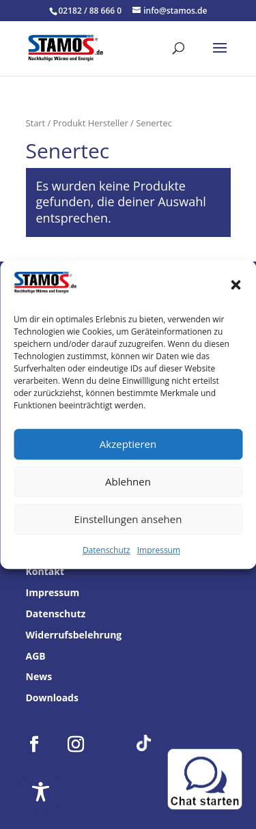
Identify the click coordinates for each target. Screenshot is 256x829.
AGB (36, 655)
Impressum (158, 550)
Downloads (52, 697)
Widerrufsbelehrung (74, 634)
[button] (235, 285)
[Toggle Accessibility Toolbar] (40, 791)
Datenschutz (106, 550)
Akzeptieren (128, 444)
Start (36, 123)
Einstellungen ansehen (128, 519)
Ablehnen (128, 482)
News (39, 676)
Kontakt (45, 571)
